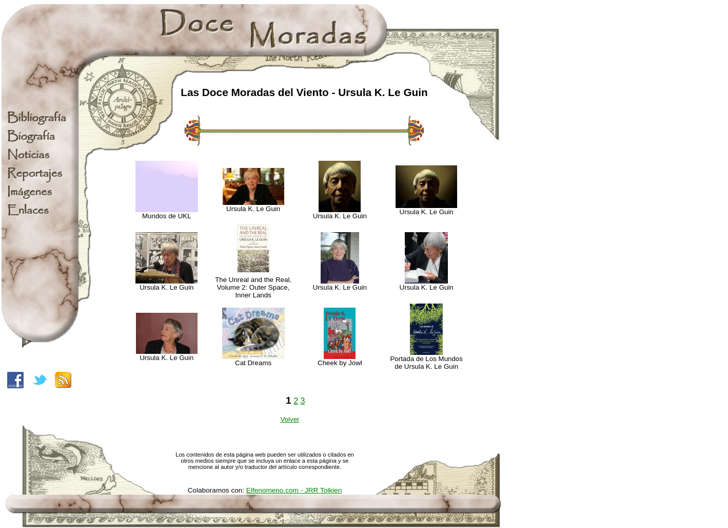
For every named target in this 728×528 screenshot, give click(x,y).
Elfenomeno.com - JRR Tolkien (294, 490)
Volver (289, 419)
